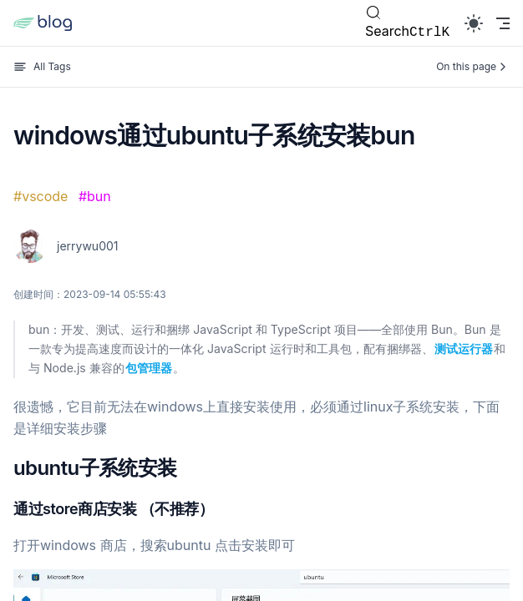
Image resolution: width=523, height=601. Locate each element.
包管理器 (148, 368)
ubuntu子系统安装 (95, 468)
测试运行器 (463, 348)
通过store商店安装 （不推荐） (113, 509)
